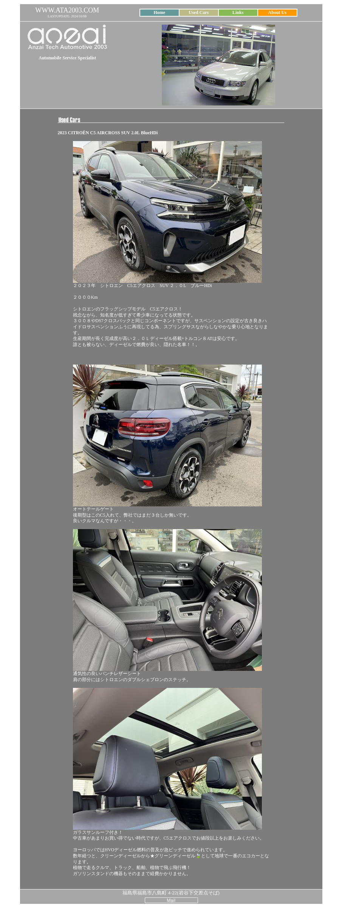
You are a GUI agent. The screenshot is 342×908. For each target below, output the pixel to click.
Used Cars (199, 12)
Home (159, 12)
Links (237, 12)
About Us (277, 12)
